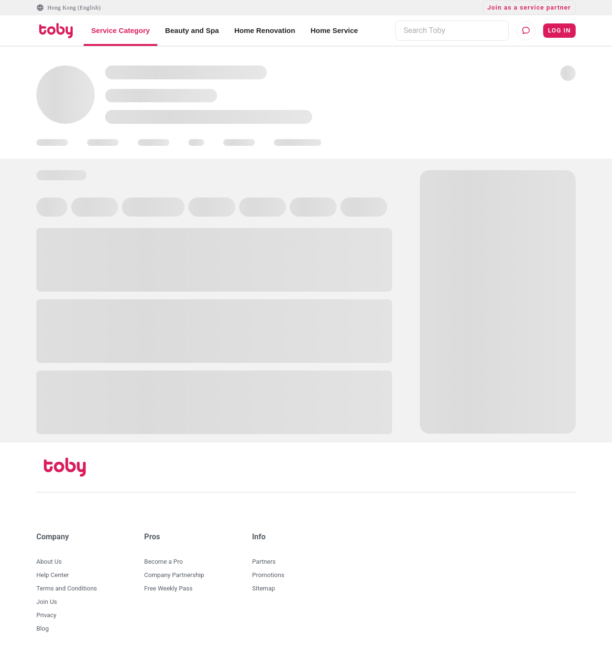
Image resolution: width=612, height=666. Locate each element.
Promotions (268, 575)
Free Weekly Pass (168, 588)
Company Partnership (174, 575)
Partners (263, 561)
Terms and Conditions (66, 588)
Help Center (52, 575)
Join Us (46, 601)
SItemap (263, 588)
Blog (42, 628)
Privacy (46, 615)
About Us (49, 561)
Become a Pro (163, 561)
